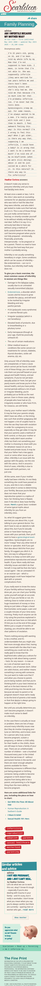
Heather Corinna (12, 179)
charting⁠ (8, 628)
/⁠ (25, 526)
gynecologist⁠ (9, 576)
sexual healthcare (18, 842)
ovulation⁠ (20, 316)
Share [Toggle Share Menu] (32, 18)
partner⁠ (7, 460)
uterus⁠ (21, 297)
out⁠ (10, 111)
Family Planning (19, 24)
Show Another (20, 917)
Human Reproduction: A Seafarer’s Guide (18, 809)
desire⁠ (17, 700)
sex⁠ (28, 225)
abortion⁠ (22, 199)
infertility (14, 828)
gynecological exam (26, 537)
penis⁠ (21, 460)
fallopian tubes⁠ (27, 282)
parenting (13, 851)
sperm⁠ (30, 452)
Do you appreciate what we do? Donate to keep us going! (11, 933)
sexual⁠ (7, 375)
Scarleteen (8, 946)
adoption (12, 837)
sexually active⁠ (10, 380)
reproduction (15, 833)
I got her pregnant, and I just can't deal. (19, 877)
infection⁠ (29, 288)
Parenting (33, 946)
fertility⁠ (11, 189)
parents (27, 837)
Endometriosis (14, 292)
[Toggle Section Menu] (20, 14)
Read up (21, 946)
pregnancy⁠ (28, 419)
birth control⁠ (9, 230)
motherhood (13, 847)
